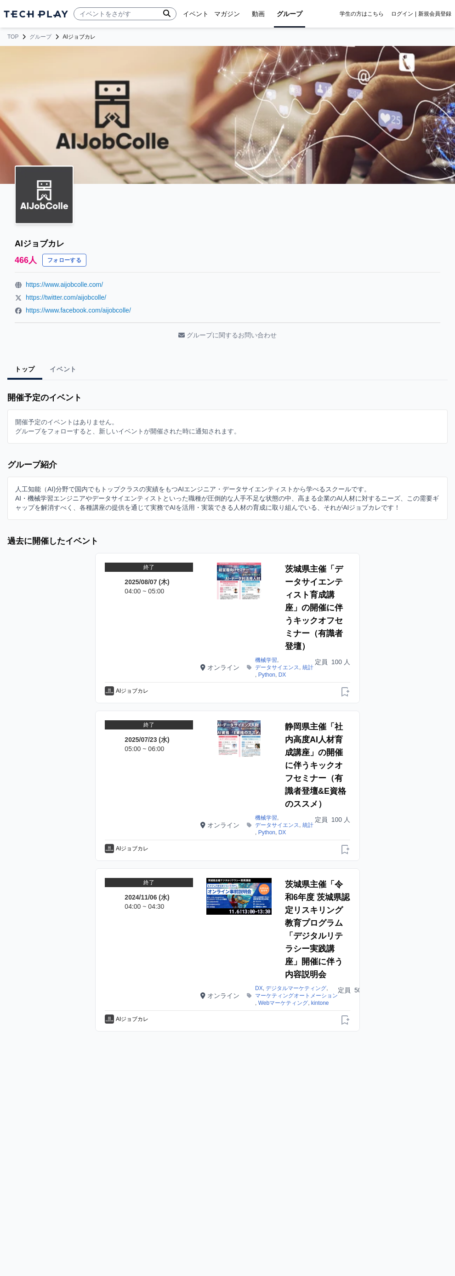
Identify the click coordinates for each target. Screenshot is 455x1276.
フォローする (64, 260)
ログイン (402, 14)
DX (282, 675)
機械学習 (266, 660)
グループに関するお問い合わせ (227, 335)
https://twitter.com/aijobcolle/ (66, 297)
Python (266, 675)
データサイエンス (277, 667)
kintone (320, 1003)
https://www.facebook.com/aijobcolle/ (78, 310)
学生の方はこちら (362, 14)
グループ (40, 37)
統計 (307, 667)
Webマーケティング (283, 1003)
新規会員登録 (434, 14)
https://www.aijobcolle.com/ (64, 284)
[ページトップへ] (36, 14)
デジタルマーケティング (296, 988)
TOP (12, 37)
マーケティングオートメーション (296, 995)
